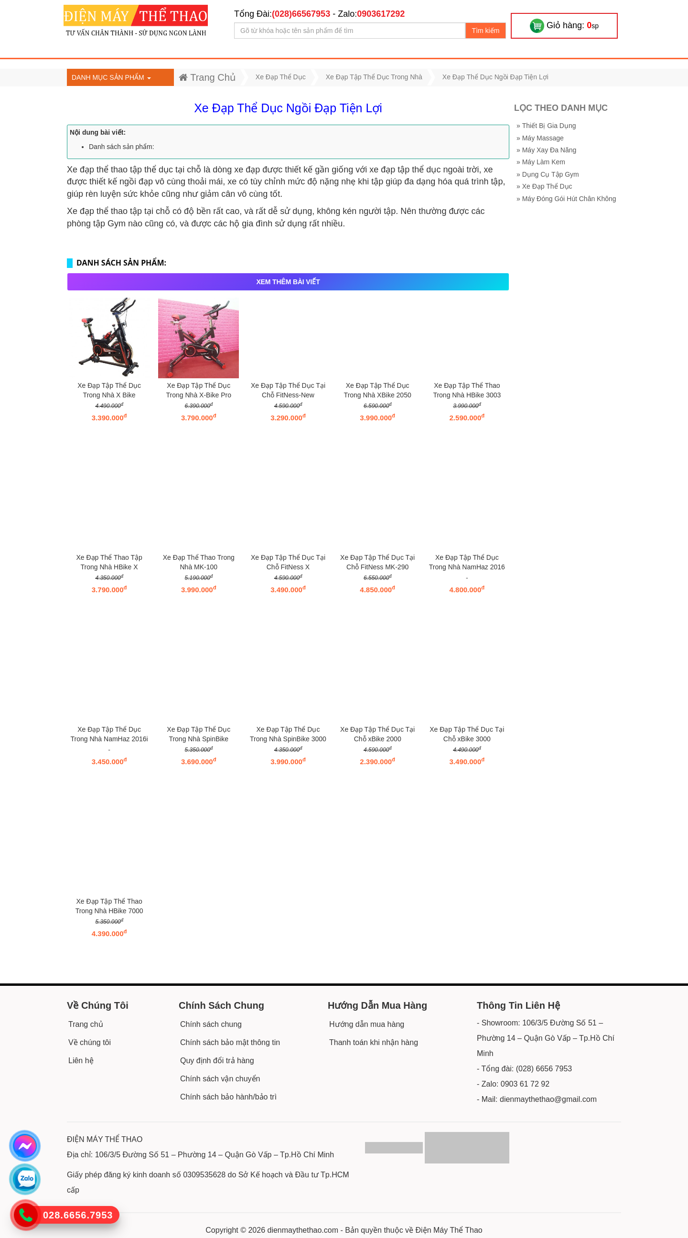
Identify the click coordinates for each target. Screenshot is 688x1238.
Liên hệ (81, 1061)
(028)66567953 (301, 14)
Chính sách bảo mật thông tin (230, 1042)
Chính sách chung (211, 1024)
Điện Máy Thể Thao (449, 1230)
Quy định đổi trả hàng (217, 1061)
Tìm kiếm (486, 30)
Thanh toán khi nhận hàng (373, 1042)
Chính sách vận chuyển (220, 1079)
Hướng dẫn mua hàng (366, 1024)
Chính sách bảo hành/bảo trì (228, 1097)
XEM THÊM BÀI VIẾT (288, 282)
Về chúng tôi (89, 1042)
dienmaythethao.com (303, 1230)
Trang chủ (85, 1024)
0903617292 (381, 14)
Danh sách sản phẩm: (121, 146)
